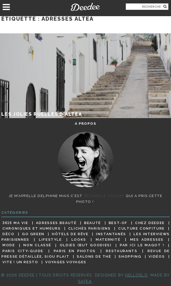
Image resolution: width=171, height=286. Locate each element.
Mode (8, 245)
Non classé (37, 245)
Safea (85, 281)
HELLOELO (136, 275)
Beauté (92, 223)
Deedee (85, 7)
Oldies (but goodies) (86, 245)
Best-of (118, 223)
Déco (8, 234)
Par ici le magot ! (142, 245)
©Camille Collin (104, 196)
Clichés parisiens (89, 228)
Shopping (129, 256)
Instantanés (111, 234)
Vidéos (157, 256)
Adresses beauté (56, 223)
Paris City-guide (22, 251)
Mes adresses (147, 239)
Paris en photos (75, 251)
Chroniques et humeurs (31, 228)
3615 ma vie (15, 223)
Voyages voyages (65, 262)
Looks (78, 239)
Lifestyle (50, 239)
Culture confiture (141, 228)
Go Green (33, 234)
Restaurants (121, 251)
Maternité (108, 239)
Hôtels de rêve (70, 234)
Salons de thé (94, 256)
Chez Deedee (150, 223)
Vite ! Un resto (20, 262)
